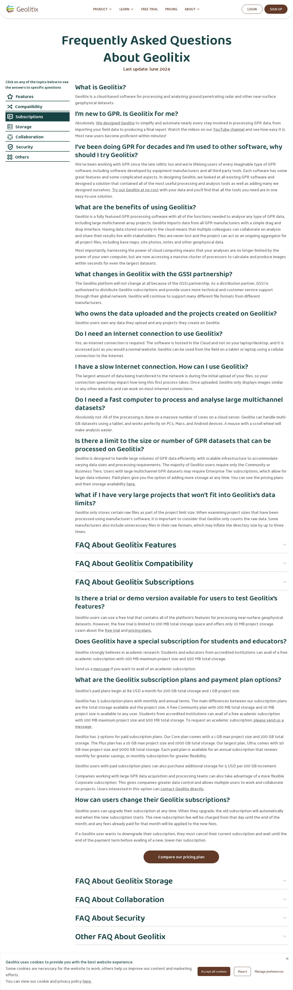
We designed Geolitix (115, 122)
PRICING (171, 9)
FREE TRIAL (149, 9)
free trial (112, 630)
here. (131, 483)
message (101, 668)
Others (18, 156)
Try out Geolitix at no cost (135, 189)
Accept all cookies (214, 971)
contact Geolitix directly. (182, 788)
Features (20, 96)
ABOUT (192, 9)
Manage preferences (269, 971)
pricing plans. (140, 630)
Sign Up (276, 9)
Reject (242, 971)
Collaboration (25, 136)
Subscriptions (25, 116)
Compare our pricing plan (181, 857)
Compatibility (24, 106)
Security (20, 146)
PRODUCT (102, 9)
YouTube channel (228, 129)
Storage (19, 126)
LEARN (126, 9)
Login (252, 9)
